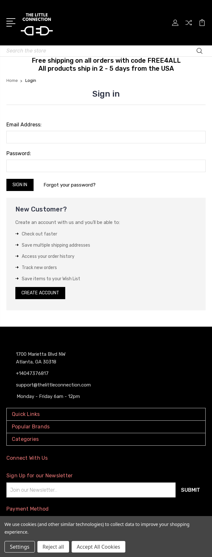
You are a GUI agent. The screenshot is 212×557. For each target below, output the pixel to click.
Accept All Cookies (98, 546)
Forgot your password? (69, 185)
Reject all (53, 546)
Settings (19, 546)
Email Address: (24, 125)
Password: (18, 153)
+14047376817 (32, 373)
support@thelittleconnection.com (53, 385)
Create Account (40, 293)
